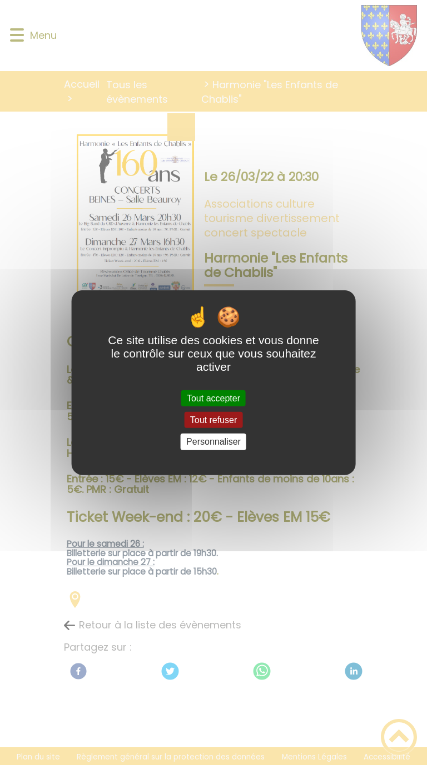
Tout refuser (213, 420)
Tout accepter (213, 398)
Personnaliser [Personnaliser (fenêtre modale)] (213, 441)
